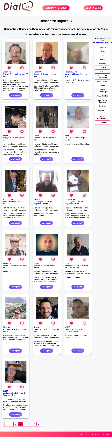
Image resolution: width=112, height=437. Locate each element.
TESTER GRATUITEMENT (56, 8)
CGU (86, 434)
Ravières (102, 106)
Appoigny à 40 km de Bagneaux (15, 329)
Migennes (103, 63)
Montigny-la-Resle (103, 111)
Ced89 (5, 391)
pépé (67, 136)
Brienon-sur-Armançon (102, 76)
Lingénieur (7, 72)
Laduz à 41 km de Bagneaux (45, 329)
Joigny (102, 55)
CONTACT (106, 434)
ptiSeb (36, 263)
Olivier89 (6, 327)
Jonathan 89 (70, 199)
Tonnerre (102, 67)
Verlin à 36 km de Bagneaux (13, 202)
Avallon (103, 59)
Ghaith (36, 136)
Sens (103, 51)
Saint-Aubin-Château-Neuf (102, 117)
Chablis (103, 86)
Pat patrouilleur (71, 72)
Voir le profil (15, 95)
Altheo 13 (6, 136)
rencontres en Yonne (104, 42)
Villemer (102, 122)
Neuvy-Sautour (102, 96)
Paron (102, 71)
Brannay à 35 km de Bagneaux (76, 138)
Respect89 (7, 263)
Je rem (36, 327)
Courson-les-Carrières (103, 101)
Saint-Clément (102, 82)
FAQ (81, 434)
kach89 (36, 199)
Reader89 (37, 72)
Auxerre (103, 47)
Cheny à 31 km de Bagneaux (45, 138)
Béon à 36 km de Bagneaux (13, 265)
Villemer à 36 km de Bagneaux (45, 265)
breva (67, 263)
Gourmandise (8, 199)
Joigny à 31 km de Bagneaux (14, 74)
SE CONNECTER (93, 8)
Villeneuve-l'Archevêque (103, 91)
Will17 (67, 327)
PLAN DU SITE (95, 434)
